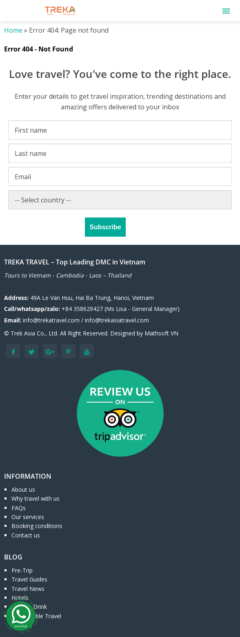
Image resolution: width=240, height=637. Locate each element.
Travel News (27, 589)
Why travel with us (35, 498)
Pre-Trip (22, 570)
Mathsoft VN (161, 333)
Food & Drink (29, 606)
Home (13, 30)
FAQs (18, 508)
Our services (27, 517)
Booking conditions (36, 526)
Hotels (20, 597)
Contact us (25, 535)
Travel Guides (29, 579)
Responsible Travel (36, 616)
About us (23, 489)
